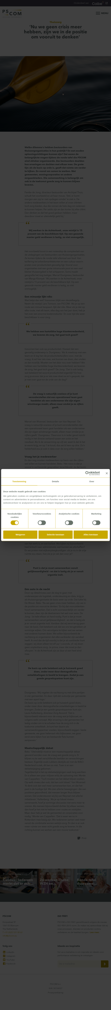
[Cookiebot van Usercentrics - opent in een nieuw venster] (87, 473)
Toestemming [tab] (19, 481)
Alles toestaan (91, 534)
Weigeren (20, 534)
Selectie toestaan (55, 534)
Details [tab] (55, 481)
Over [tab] (91, 481)
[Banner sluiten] (107, 473)
